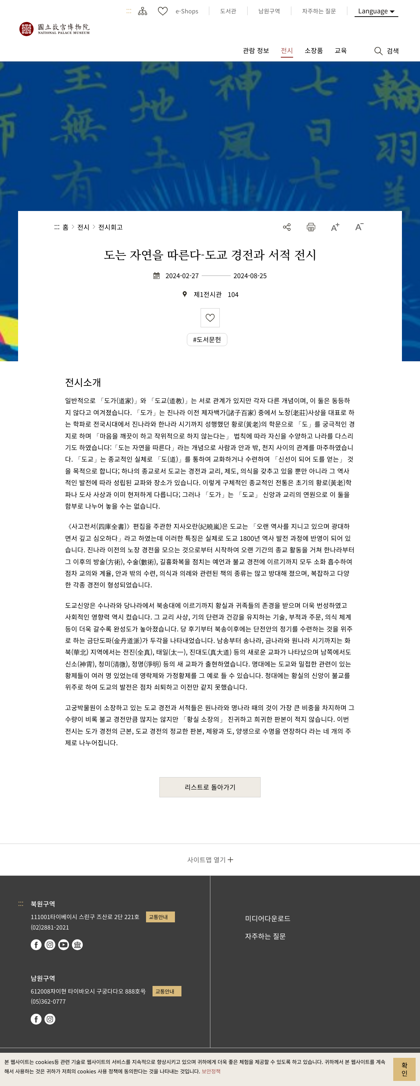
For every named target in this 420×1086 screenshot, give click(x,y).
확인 (405, 1069)
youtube (63, 944)
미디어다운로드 (268, 918)
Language (373, 10)
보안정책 (211, 1071)
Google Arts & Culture (77, 944)
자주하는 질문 (265, 936)
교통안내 (158, 917)
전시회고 (110, 227)
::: (129, 11)
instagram (49, 944)
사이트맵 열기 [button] (206, 859)
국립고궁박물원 (54, 29)
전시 (83, 227)
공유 (286, 227)
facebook (36, 944)
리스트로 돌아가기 (210, 787)
